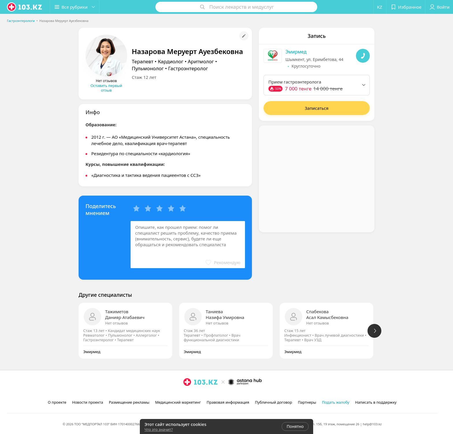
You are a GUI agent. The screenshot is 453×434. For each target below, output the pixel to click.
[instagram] (187, 394)
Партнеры (307, 402)
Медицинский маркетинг (178, 402)
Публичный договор (273, 402)
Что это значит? (158, 429)
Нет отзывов (116, 323)
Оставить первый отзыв (106, 87)
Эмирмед (296, 52)
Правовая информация (228, 402)
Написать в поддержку (375, 402)
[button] (74, 7)
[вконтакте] (203, 394)
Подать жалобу (335, 402)
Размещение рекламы (129, 402)
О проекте (57, 402)
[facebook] (195, 394)
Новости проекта (87, 402)
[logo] (25, 7)
